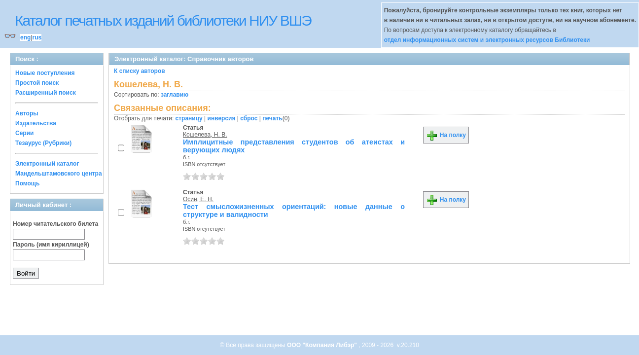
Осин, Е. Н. (198, 199)
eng (25, 37)
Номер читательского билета (55, 223)
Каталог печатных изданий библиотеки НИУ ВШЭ (163, 20)
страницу (189, 118)
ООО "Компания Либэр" (322, 345)
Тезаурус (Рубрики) (43, 143)
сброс (248, 118)
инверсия (222, 118)
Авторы (26, 113)
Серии (24, 133)
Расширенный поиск (45, 92)
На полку (446, 135)
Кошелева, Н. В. (205, 134)
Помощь (27, 183)
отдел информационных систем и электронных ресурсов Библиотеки (487, 39)
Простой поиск (37, 82)
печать (272, 118)
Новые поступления (45, 73)
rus (36, 37)
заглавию (174, 94)
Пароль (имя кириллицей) (51, 244)
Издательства (35, 123)
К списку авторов (139, 71)
